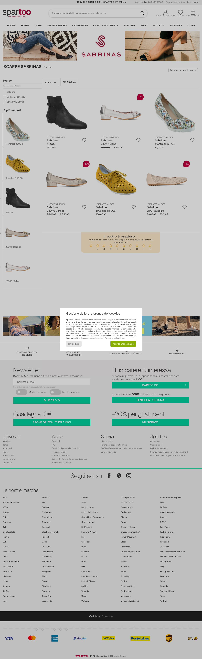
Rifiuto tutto (73, 344)
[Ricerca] (142, 13)
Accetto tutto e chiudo (123, 344)
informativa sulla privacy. (114, 338)
